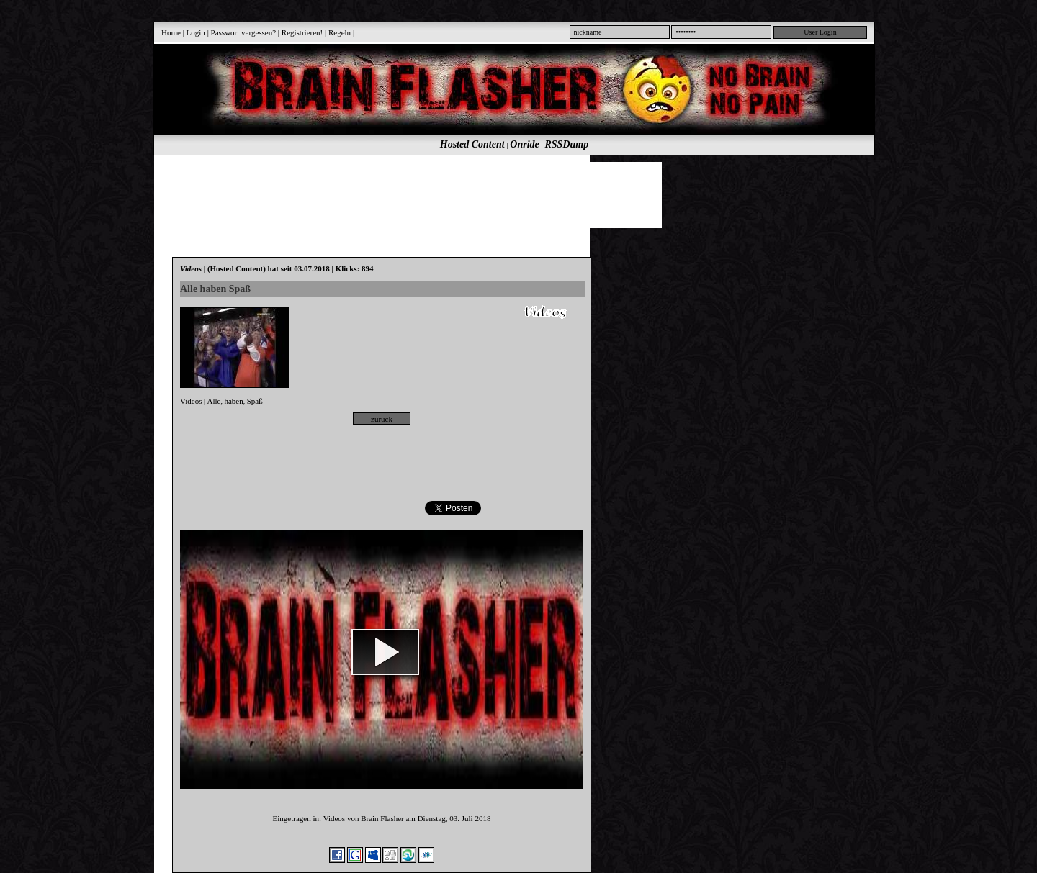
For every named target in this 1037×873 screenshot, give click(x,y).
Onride (524, 144)
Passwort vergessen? (244, 32)
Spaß (255, 401)
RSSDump (567, 144)
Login (196, 32)
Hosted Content (472, 144)
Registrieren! (302, 32)
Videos (191, 401)
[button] (385, 652)
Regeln (339, 32)
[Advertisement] (506, 194)
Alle (214, 401)
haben (233, 401)
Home (171, 32)
